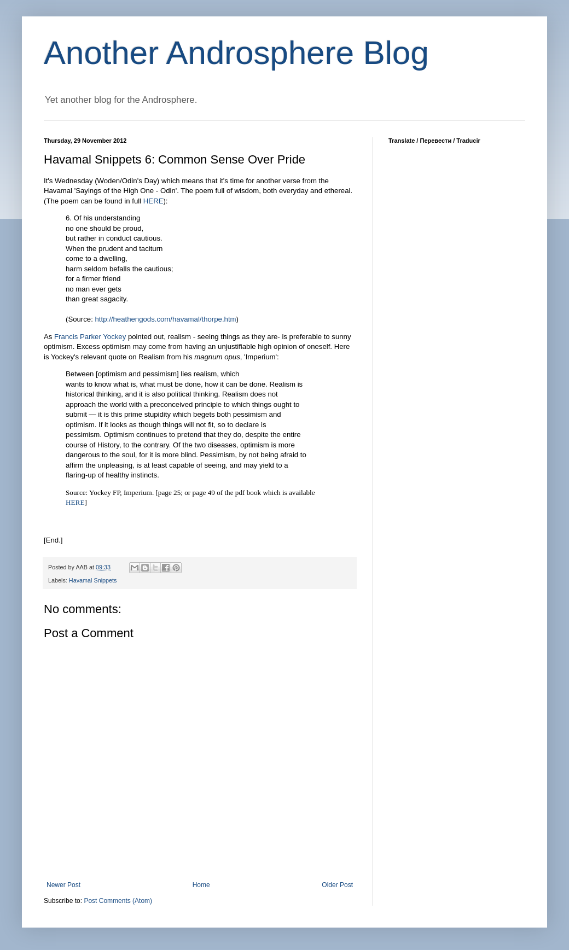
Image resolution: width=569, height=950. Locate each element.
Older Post (337, 885)
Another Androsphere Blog (236, 52)
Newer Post (63, 885)
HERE (75, 502)
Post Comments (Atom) (118, 901)
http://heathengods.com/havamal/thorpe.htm (165, 319)
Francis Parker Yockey (90, 337)
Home (201, 885)
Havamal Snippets (93, 580)
